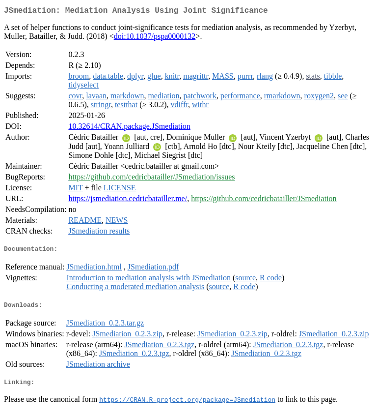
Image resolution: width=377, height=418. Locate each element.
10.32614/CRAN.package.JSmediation (129, 128)
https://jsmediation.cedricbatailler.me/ (127, 200)
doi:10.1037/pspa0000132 (155, 38)
